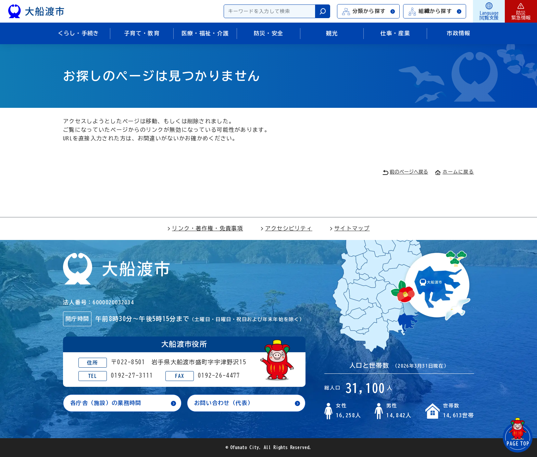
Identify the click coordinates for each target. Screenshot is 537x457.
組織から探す (435, 11)
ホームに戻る (454, 171)
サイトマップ (349, 228)
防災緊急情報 (520, 11)
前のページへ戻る (405, 172)
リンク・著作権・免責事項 (205, 228)
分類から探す (369, 11)
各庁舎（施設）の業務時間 (105, 403)
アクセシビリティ (286, 228)
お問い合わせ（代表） (223, 403)
